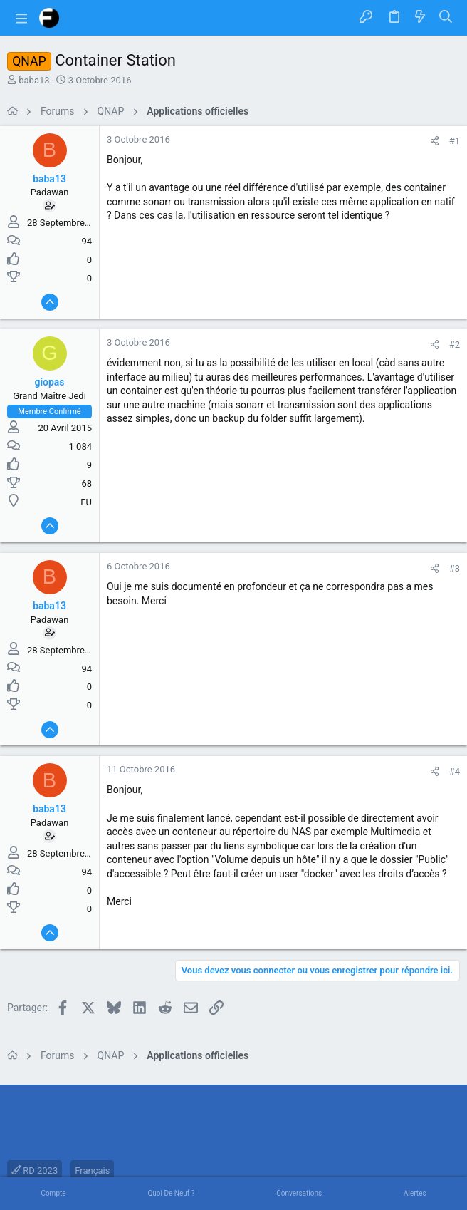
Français (92, 1170)
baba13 (34, 80)
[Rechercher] (446, 18)
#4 (454, 771)
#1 (454, 140)
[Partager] (434, 141)
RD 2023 (34, 1170)
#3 (454, 568)
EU (86, 502)
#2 (454, 344)
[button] (21, 18)
